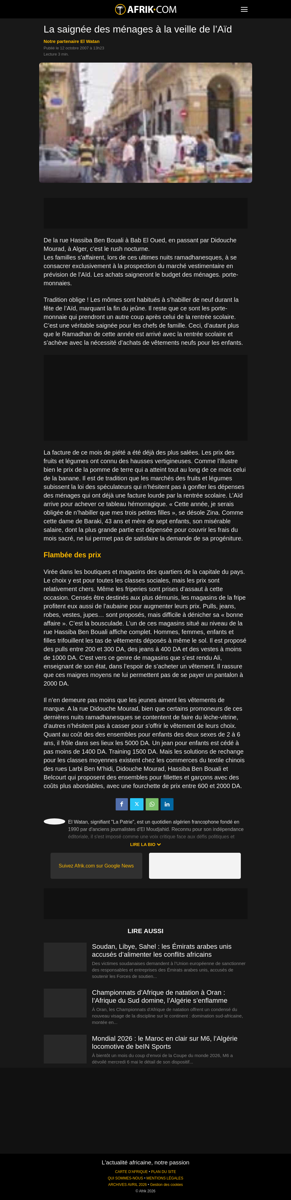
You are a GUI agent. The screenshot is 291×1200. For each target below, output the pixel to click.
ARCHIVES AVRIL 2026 (127, 1185)
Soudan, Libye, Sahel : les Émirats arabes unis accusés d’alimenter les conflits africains (162, 950)
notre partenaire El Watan (72, 41)
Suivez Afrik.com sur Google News (96, 865)
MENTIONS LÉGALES (165, 1178)
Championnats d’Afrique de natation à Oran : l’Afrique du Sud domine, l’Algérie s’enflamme (160, 996)
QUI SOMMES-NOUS (125, 1178)
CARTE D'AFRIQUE (131, 1172)
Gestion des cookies (166, 1185)
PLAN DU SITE (163, 1172)
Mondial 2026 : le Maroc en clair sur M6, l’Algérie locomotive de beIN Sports (165, 1042)
